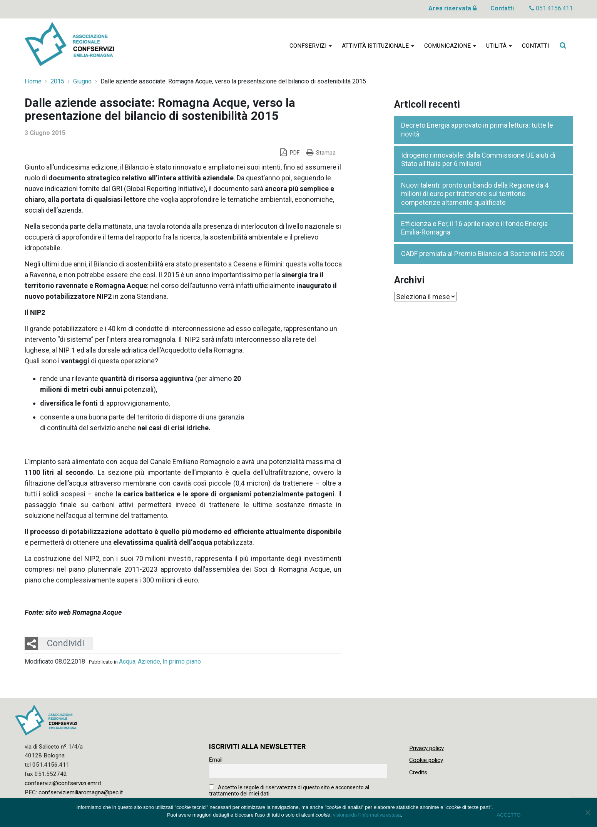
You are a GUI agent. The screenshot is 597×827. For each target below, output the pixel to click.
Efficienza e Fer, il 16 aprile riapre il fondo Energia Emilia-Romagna (474, 228)
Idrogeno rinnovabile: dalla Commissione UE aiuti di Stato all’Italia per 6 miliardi (478, 159)
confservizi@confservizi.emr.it (63, 783)
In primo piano (181, 661)
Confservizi (310, 46)
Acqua (127, 661)
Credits (418, 772)
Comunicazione (450, 46)
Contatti (502, 8)
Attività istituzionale (378, 46)
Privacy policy (426, 748)
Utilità (499, 46)
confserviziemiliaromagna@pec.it (80, 792)
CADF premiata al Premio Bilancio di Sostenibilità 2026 (483, 254)
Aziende (149, 661)
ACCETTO (509, 815)
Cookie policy (426, 760)
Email (215, 760)
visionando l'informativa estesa (367, 815)
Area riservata (452, 8)
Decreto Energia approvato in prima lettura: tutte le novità (477, 129)
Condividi (65, 643)
